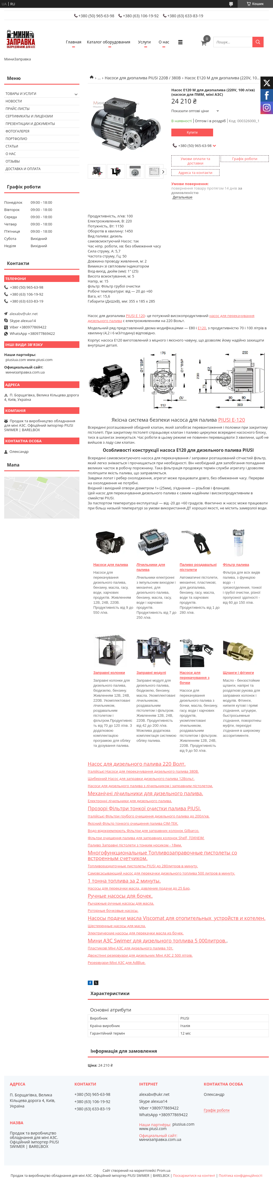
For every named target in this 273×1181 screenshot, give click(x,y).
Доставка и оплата (23, 168)
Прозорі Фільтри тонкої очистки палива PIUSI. (144, 808)
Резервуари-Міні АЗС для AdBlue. (117, 962)
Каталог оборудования (108, 42)
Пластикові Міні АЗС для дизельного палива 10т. (130, 948)
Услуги (144, 42)
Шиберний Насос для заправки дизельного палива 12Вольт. (141, 778)
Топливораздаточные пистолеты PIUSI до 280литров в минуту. (143, 865)
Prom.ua (163, 1170)
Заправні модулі (151, 673)
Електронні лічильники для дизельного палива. (130, 800)
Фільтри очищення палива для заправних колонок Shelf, (146, 837)
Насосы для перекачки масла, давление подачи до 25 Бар (138, 888)
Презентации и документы (30, 123)
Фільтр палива (236, 565)
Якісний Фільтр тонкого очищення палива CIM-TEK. (133, 823)
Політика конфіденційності (240, 1175)
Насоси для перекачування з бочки (194, 678)
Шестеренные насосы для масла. (117, 925)
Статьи (12, 146)
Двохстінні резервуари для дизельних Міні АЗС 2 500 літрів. (140, 955)
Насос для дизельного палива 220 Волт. (137, 763)
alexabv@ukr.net (23, 313)
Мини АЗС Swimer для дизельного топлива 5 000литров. (157, 940)
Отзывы (13, 161)
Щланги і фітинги (238, 673)
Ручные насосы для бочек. (120, 895)
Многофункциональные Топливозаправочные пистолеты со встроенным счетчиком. (162, 855)
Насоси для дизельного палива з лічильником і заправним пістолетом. (150, 785)
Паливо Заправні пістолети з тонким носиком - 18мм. (135, 845)
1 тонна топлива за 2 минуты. (124, 880)
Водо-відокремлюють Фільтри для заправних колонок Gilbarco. (143, 830)
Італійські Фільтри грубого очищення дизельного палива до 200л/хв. (148, 816)
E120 (202, 327)
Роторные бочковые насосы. (113, 910)
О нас (164, 42)
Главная (74, 42)
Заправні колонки (109, 673)
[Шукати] (258, 42)
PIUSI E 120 (135, 315)
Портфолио (16, 138)
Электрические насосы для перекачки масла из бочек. (136, 933)
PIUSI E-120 (231, 419)
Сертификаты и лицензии (29, 116)
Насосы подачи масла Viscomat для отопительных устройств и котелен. (176, 918)
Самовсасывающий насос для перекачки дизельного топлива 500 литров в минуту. (161, 873)
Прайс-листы (18, 108)
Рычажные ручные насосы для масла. (121, 903)
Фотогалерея (17, 131)
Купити (192, 132)
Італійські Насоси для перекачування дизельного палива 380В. (143, 771)
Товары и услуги (21, 93)
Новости (14, 101)
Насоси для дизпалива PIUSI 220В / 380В (143, 77)
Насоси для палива (110, 565)
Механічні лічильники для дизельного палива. (145, 793)
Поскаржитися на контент (194, 1175)
